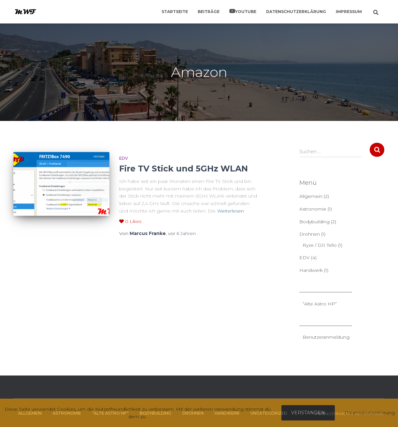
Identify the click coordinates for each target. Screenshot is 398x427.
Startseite (175, 11)
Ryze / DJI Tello (320, 245)
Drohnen (309, 234)
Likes (130, 221)
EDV (123, 158)
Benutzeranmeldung (326, 337)
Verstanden (308, 413)
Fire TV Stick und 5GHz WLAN (183, 168)
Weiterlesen (230, 211)
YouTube (245, 11)
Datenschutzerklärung (296, 11)
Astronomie (312, 209)
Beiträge (209, 11)
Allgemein (310, 196)
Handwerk (311, 270)
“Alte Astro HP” (320, 304)
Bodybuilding (314, 222)
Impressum (349, 11)
